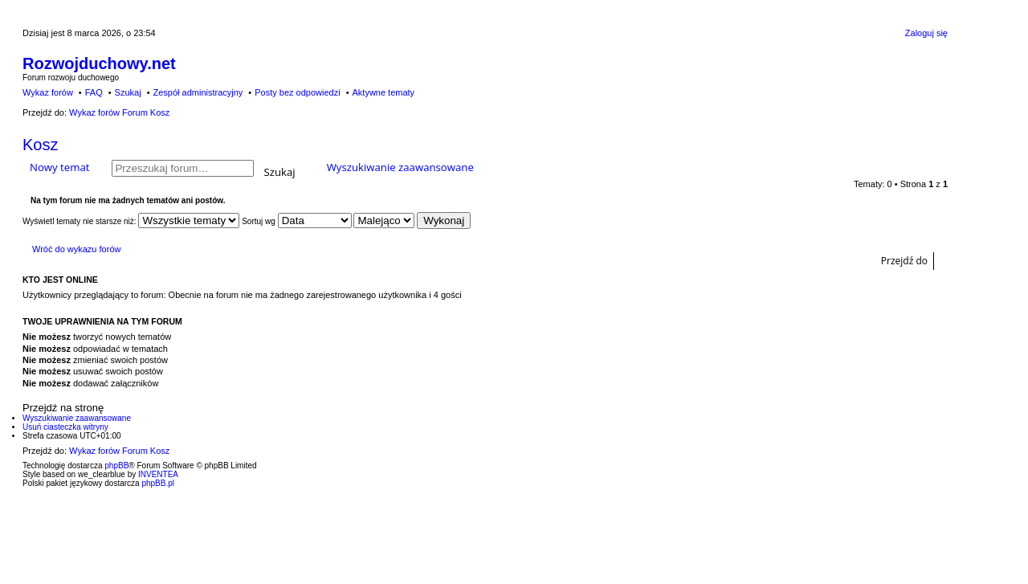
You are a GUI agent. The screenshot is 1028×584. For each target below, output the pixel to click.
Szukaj (280, 171)
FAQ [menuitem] (94, 92)
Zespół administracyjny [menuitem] (198, 92)
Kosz (40, 144)
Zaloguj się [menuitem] (926, 33)
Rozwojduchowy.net (99, 63)
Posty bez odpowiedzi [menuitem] (297, 92)
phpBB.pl (157, 483)
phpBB (116, 465)
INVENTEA (158, 474)
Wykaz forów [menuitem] (47, 92)
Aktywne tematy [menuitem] (383, 92)
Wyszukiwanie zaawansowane (400, 167)
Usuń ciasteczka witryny (65, 427)
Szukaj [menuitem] (128, 92)
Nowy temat (59, 167)
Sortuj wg (296, 221)
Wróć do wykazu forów (76, 249)
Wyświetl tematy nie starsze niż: (130, 221)
